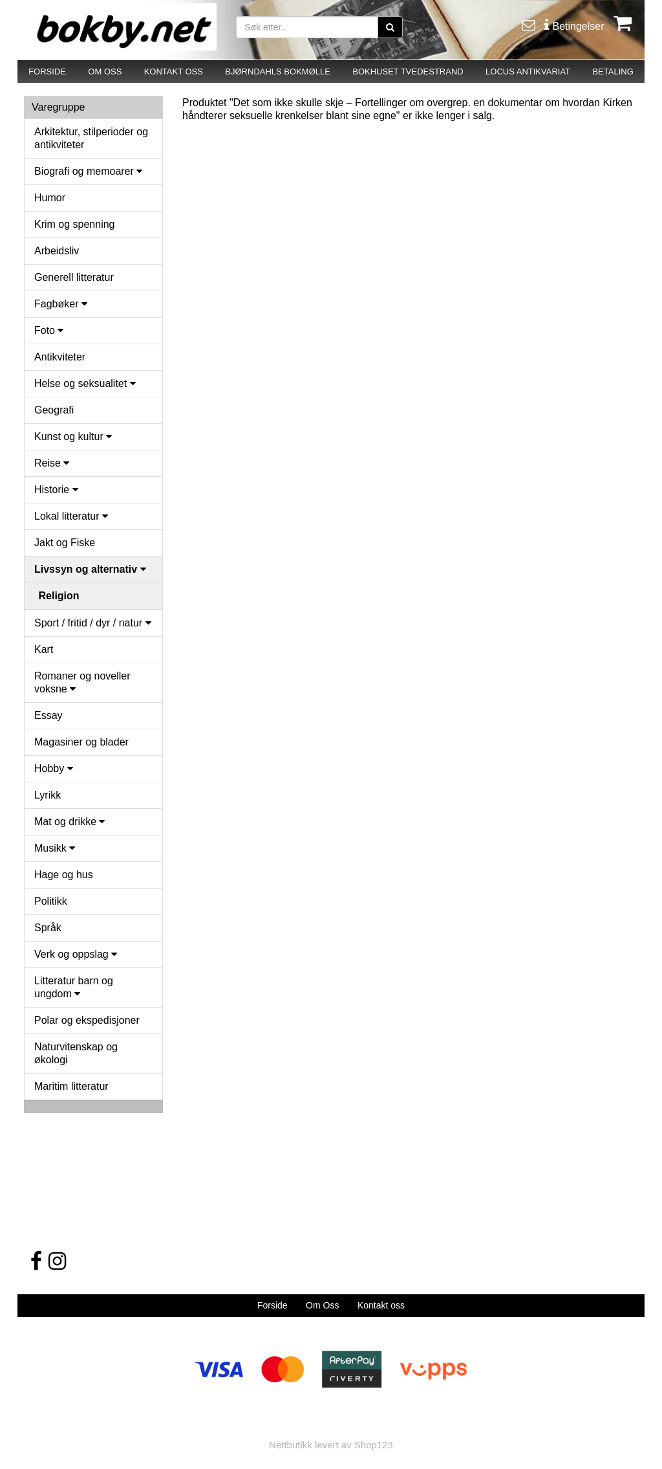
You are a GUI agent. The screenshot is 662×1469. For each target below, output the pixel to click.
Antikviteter (59, 356)
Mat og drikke (69, 821)
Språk (47, 927)
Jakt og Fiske (64, 542)
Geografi (54, 409)
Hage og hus (63, 874)
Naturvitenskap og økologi (76, 1053)
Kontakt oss (381, 1305)
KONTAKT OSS (173, 71)
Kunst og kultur (73, 436)
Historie (56, 489)
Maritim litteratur (71, 1086)
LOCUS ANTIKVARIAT (528, 71)
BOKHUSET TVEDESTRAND (407, 71)
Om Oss (322, 1305)
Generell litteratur (74, 277)
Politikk (50, 901)
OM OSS (105, 71)
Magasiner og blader (81, 741)
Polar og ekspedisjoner (87, 1020)
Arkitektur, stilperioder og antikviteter (91, 138)
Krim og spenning (74, 224)
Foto (48, 330)
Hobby (53, 768)
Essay (48, 715)
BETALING (612, 71)
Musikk (54, 848)
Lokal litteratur (71, 516)
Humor (49, 197)
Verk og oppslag (75, 954)
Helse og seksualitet (85, 383)
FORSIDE (47, 71)
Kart (43, 649)
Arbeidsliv (56, 250)
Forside (272, 1305)
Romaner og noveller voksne (82, 682)
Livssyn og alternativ (90, 569)
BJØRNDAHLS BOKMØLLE (277, 71)
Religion (59, 595)
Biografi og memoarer (88, 171)
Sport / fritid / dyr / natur (92, 622)
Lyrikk (47, 795)
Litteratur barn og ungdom (73, 987)
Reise (51, 463)
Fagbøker (60, 303)
